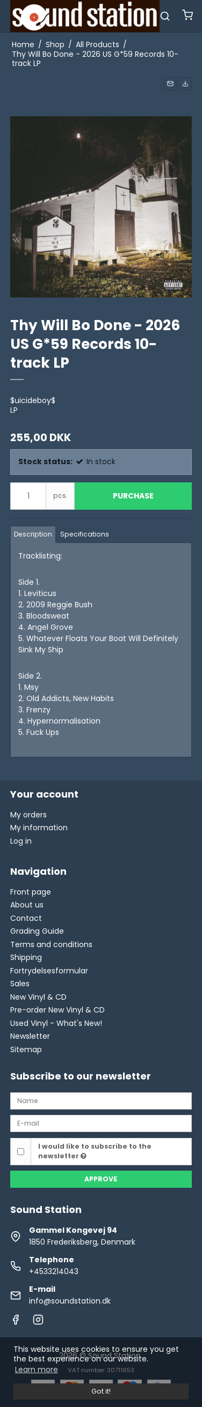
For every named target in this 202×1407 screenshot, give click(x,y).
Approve (100, 1178)
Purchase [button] (133, 495)
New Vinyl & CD (38, 997)
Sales (20, 983)
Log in (21, 841)
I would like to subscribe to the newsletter (95, 1151)
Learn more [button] (36, 1369)
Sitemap (26, 1049)
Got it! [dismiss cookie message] (101, 1391)
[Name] (101, 1100)
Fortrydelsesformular (49, 970)
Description (33, 534)
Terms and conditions (51, 944)
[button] (170, 83)
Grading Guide (37, 931)
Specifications (84, 534)
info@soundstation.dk (70, 1301)
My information (39, 827)
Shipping (26, 957)
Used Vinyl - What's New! (56, 1023)
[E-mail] (101, 1123)
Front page (30, 892)
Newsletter (30, 1036)
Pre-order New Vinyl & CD (57, 1009)
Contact (26, 918)
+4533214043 (53, 1271)
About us (27, 904)
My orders (28, 814)
